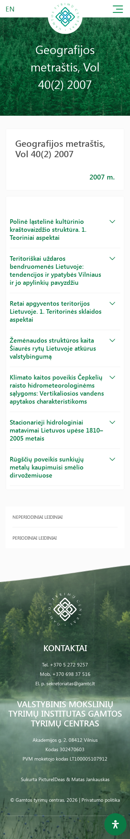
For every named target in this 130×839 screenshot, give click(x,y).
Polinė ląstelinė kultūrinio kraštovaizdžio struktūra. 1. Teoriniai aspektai (62, 229)
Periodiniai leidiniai (34, 538)
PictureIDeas (51, 779)
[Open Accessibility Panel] (115, 824)
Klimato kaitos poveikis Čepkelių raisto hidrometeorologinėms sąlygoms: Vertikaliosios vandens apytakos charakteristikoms (62, 389)
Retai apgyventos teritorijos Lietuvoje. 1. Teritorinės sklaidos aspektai (62, 311)
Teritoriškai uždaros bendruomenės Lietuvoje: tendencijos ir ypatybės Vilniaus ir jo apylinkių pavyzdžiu (62, 270)
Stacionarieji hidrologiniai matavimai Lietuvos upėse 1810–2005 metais (62, 430)
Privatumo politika (100, 799)
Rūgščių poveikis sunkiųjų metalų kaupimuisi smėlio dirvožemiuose (62, 467)
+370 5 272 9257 (69, 664)
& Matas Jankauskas (88, 779)
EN (10, 8)
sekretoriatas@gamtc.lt (70, 683)
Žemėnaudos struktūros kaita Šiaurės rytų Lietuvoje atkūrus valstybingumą (62, 348)
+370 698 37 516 (71, 674)
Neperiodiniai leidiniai (37, 517)
